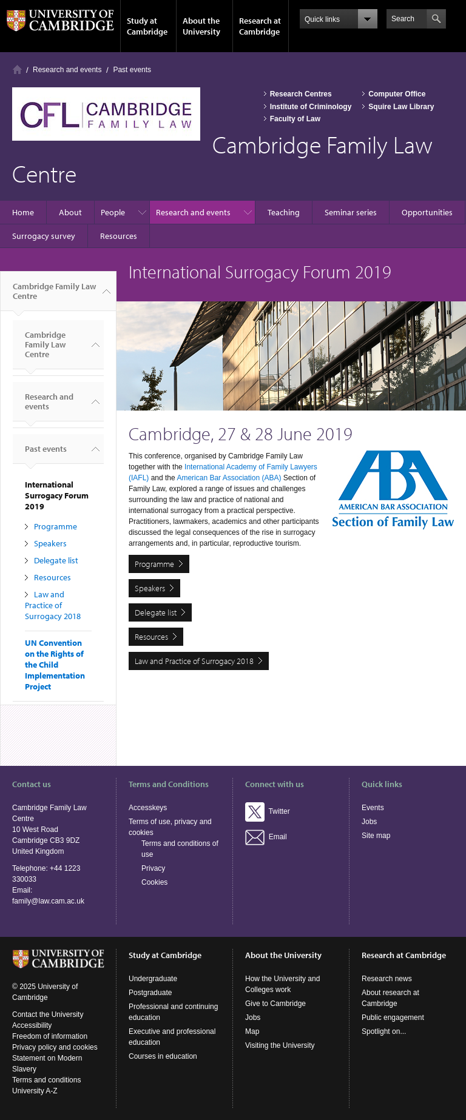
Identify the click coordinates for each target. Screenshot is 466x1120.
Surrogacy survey (43, 235)
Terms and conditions (46, 1080)
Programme (55, 526)
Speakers (50, 543)
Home (17, 69)
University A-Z (35, 1091)
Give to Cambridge (275, 1003)
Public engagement (393, 1017)
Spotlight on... (384, 1031)
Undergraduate (153, 978)
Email (266, 837)
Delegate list (56, 560)
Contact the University (47, 1014)
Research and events (67, 69)
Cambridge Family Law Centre (54, 296)
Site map (376, 835)
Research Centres (301, 94)
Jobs (369, 821)
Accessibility (32, 1025)
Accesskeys (148, 807)
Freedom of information (49, 1036)
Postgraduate (150, 992)
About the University (201, 26)
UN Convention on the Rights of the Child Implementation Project (55, 664)
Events (373, 807)
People (113, 212)
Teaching (284, 212)
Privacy (153, 868)
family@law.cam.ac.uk (48, 901)
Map (252, 1031)
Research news (387, 978)
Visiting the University (280, 1045)
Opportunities (427, 212)
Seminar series (351, 212)
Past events (132, 69)
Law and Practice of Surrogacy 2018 (53, 605)
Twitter (267, 811)
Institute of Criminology (311, 106)
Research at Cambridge (260, 26)
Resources (118, 235)
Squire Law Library (401, 106)
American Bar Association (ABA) (229, 478)
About (70, 212)
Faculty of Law (295, 119)
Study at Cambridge (147, 26)
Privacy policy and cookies (55, 1047)
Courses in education (163, 1056)
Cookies (154, 882)
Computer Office (396, 94)
